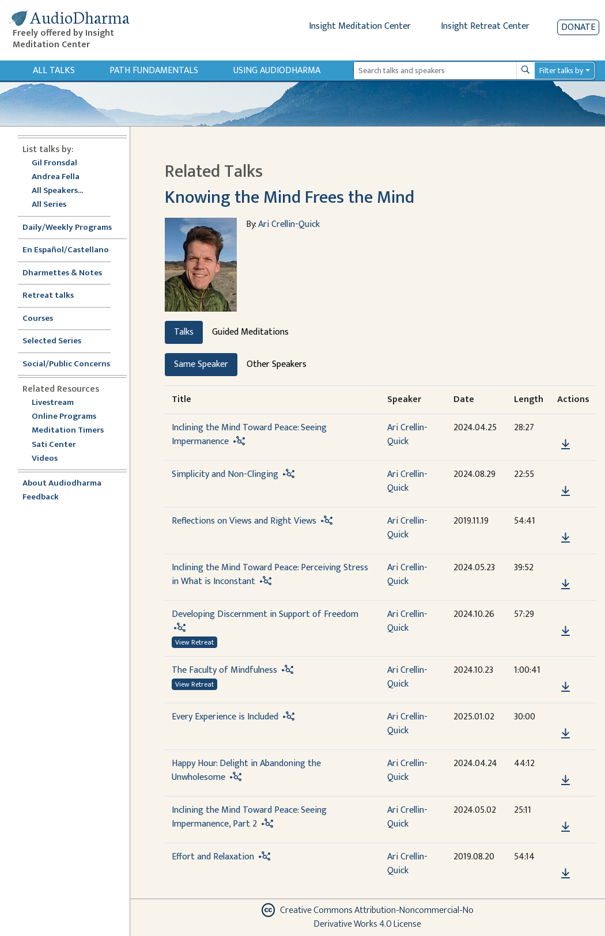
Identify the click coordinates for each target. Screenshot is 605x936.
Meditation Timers (68, 430)
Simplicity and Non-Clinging (225, 474)
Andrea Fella (56, 177)
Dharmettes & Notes (62, 273)
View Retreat (194, 642)
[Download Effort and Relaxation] (565, 873)
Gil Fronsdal (54, 163)
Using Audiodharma (276, 70)
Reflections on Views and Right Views (244, 521)
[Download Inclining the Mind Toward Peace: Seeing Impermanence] (565, 444)
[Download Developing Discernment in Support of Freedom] (565, 631)
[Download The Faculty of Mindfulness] (565, 687)
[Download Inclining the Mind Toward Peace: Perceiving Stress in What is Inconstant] (565, 584)
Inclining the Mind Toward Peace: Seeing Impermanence (249, 434)
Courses (37, 318)
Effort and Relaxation (213, 857)
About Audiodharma (61, 483)
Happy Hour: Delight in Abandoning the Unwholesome (246, 770)
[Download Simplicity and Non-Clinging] (565, 491)
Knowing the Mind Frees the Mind (289, 197)
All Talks (54, 70)
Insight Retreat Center (485, 26)
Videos (51, 458)
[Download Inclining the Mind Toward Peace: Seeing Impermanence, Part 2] (565, 827)
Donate (578, 27)
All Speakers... (57, 191)
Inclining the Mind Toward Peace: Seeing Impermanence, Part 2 (249, 817)
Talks (184, 332)
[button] (565, 427)
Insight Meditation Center (360, 26)
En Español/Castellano (65, 250)
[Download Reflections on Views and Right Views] (565, 538)
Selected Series (58, 341)
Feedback (40, 497)
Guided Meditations (250, 332)
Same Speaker (201, 364)
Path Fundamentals (153, 70)
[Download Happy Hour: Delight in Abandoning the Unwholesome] (565, 780)
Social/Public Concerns (66, 364)
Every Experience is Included (225, 717)
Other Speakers (277, 364)
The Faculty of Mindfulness (224, 670)
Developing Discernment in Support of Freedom (265, 614)
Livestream (53, 403)
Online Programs (64, 416)
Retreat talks (48, 295)
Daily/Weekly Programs (73, 227)
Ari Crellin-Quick (289, 224)
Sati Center (54, 445)
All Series (49, 204)
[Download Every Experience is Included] (565, 733)
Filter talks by (561, 70)
